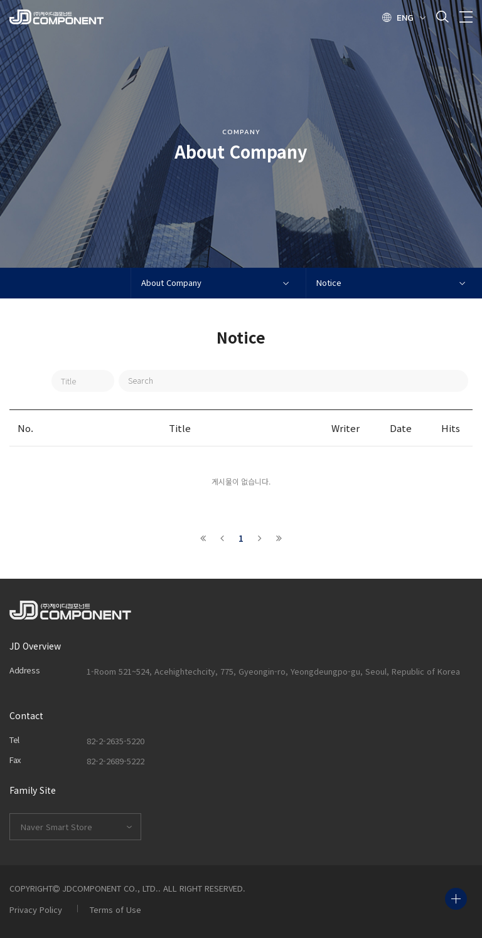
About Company (171, 282)
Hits (450, 428)
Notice (328, 282)
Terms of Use (115, 909)
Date (401, 428)
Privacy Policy (35, 909)
